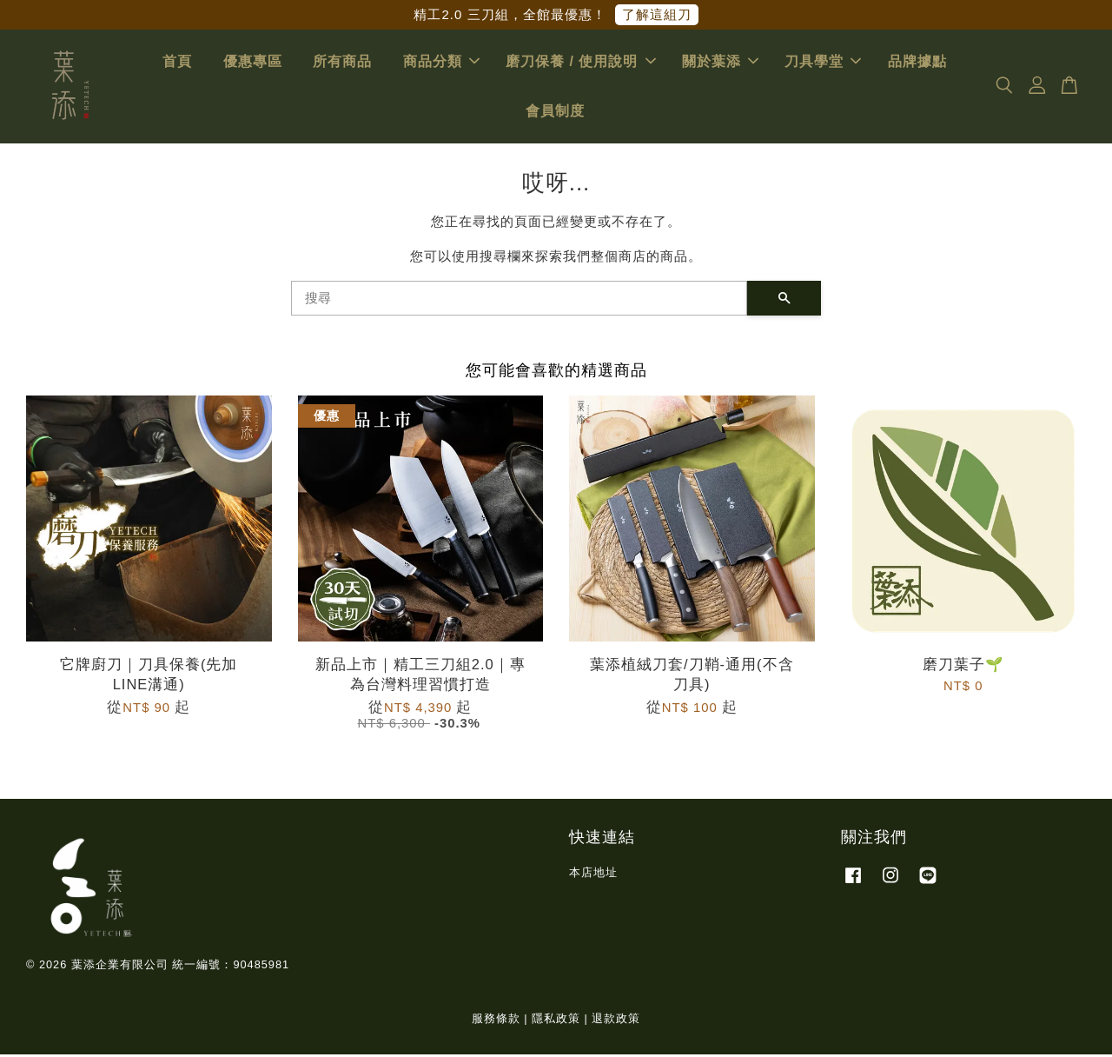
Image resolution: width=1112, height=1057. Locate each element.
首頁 (177, 63)
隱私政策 (556, 1020)
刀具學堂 (822, 63)
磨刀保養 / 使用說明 (580, 63)
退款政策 (616, 1020)
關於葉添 (720, 63)
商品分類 (441, 63)
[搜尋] (519, 300)
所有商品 (342, 63)
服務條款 (496, 1020)
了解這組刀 (657, 14)
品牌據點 (917, 63)
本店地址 (593, 874)
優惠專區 (252, 63)
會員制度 (555, 112)
